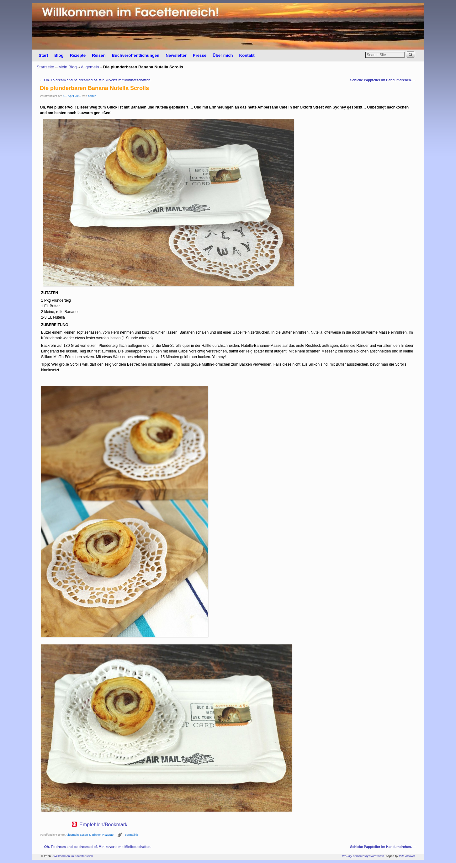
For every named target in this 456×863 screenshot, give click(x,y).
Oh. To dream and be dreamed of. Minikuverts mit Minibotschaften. (95, 80)
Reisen (98, 55)
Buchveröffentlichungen (135, 55)
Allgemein (90, 67)
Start (43, 55)
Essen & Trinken (91, 834)
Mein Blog (67, 67)
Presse (199, 55)
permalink (131, 834)
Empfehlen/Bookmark (103, 824)
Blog (58, 55)
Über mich (223, 55)
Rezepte (78, 55)
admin (92, 96)
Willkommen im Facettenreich (73, 856)
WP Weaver (407, 856)
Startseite (45, 67)
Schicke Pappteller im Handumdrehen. (383, 80)
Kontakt (247, 55)
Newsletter (176, 55)
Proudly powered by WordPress (363, 856)
